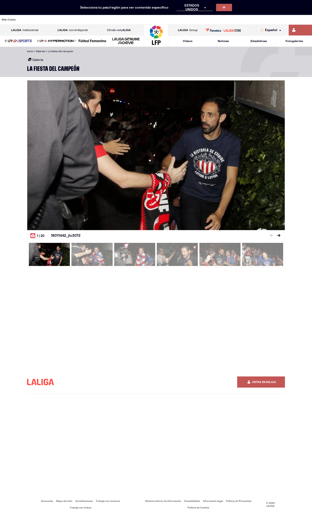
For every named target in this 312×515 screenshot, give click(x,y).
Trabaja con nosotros (108, 501)
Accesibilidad (192, 501)
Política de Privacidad (238, 501)
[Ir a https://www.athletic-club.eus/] (27, 20)
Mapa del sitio (64, 501)
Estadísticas (259, 41)
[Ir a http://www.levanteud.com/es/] (145, 20)
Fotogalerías (294, 41)
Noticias (223, 41)
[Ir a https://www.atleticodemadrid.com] (42, 20)
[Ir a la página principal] (156, 45)
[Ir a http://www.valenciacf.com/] (293, 20)
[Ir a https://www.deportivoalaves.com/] (71, 20)
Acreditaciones (84, 501)
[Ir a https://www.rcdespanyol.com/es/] (189, 20)
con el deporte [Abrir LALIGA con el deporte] (73, 30)
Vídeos (187, 41)
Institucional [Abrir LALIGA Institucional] (24, 30)
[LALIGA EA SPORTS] (18, 41)
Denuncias (47, 501)
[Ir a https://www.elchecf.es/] (86, 20)
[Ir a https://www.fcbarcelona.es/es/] (101, 20)
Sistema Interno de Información (163, 501)
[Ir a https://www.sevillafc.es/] (278, 20)
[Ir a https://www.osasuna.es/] (57, 20)
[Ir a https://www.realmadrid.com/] (234, 20)
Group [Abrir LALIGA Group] (188, 30)
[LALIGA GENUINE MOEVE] (126, 41)
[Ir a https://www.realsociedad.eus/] (263, 20)
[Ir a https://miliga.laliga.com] (300, 30)
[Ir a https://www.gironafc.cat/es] (131, 20)
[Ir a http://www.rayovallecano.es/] (160, 20)
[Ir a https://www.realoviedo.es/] (249, 20)
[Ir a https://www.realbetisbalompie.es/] (219, 20)
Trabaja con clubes (80, 507)
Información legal (213, 501)
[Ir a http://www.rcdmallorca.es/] (204, 20)
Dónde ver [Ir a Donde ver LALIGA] (119, 30)
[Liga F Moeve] (92, 41)
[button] (18, 41)
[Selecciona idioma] (272, 30)
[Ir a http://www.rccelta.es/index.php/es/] (175, 20)
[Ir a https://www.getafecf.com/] (116, 20)
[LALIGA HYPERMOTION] (57, 41)
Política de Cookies (198, 507)
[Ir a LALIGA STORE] (223, 30)
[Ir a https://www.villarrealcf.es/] (307, 20)
